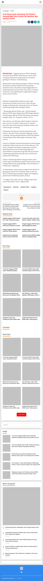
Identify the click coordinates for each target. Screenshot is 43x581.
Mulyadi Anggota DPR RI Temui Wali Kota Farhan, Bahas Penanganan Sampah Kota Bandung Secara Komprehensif (11, 230)
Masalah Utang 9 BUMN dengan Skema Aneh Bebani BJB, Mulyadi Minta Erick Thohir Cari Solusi (31, 236)
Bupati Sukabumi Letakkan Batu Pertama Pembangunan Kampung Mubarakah (21, 547)
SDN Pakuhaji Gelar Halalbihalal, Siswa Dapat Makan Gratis (22, 527)
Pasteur (6, 190)
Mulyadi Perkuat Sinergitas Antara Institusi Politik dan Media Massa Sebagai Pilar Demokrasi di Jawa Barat (10, 236)
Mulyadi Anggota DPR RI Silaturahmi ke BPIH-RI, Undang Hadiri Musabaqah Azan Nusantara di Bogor (12, 224)
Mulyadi (33, 187)
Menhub (15, 187)
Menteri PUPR (25, 187)
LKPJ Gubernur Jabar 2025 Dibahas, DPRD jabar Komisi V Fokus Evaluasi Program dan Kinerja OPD (30, 294)
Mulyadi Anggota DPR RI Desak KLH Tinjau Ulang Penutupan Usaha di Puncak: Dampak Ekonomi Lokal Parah (11, 219)
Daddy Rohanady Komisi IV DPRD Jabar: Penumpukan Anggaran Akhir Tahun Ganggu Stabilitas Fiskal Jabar (31, 318)
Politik (4, 22)
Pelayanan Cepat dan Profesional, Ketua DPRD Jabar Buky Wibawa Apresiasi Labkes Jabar (11, 318)
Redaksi (19, 578)
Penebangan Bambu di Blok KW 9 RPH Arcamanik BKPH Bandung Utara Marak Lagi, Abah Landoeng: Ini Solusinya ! (12, 206)
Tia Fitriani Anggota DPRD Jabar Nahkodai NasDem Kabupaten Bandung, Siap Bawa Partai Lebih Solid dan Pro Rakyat (11, 269)
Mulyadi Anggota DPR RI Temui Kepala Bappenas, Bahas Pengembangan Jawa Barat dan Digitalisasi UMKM (31, 224)
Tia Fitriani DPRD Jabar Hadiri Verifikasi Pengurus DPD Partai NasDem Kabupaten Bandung (31, 269)
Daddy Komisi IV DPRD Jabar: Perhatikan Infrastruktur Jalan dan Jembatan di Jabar (31, 205)
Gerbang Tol (7, 187)
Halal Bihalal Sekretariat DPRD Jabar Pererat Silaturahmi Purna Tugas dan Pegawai (21, 533)
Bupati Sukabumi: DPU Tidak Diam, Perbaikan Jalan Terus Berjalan (21, 554)
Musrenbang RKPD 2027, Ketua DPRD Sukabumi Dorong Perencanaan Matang (21, 540)
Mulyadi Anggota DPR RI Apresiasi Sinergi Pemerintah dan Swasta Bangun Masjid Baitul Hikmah (30, 230)
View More (21, 414)
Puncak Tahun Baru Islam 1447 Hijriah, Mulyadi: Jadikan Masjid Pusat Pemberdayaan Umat (31, 219)
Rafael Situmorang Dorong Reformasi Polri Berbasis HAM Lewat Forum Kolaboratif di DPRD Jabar (11, 294)
